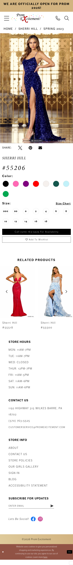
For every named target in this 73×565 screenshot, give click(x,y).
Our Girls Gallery (24, 469)
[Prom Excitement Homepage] (27, 18)
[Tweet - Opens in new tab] (20, 148)
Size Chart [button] (61, 203)
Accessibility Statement (28, 488)
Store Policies (21, 463)
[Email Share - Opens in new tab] (40, 148)
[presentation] (17, 294)
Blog (13, 482)
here (45, 562)
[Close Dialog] (3, 557)
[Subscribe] (61, 509)
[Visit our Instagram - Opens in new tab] (42, 523)
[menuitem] (6, 18)
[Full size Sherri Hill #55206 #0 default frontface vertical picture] (36, 88)
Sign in (14, 476)
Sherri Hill (28, 29)
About (13, 451)
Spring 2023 (53, 29)
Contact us (18, 457)
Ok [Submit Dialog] (69, 557)
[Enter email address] (36, 509)
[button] (6, 18)
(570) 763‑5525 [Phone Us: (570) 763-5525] (19, 423)
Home (8, 29)
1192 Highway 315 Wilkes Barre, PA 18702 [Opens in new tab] (35, 414)
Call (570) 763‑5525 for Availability (37, 232)
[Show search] (66, 17)
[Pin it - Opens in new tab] (30, 148)
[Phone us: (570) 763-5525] (57, 17)
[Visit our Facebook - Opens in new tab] (34, 523)
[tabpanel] (36, 88)
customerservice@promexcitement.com (37, 430)
